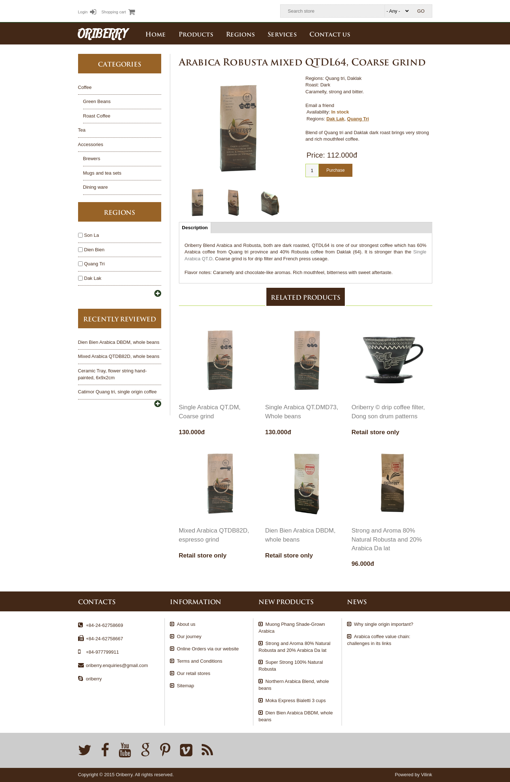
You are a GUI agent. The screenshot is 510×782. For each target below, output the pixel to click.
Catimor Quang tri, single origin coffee (117, 391)
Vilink (426, 774)
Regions (240, 33)
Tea (82, 130)
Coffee (85, 87)
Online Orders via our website (208, 648)
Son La (88, 235)
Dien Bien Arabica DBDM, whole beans (118, 342)
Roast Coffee (97, 116)
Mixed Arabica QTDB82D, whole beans (118, 356)
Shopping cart (118, 12)
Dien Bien (91, 249)
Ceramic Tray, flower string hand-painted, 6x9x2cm (112, 374)
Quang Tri (358, 118)
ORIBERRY (102, 33)
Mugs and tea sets (102, 173)
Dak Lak (335, 118)
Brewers (91, 158)
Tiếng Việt (411, 33)
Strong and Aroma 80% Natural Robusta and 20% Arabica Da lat (387, 539)
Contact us (329, 33)
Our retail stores (193, 673)
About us (186, 624)
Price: (316, 155)
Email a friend (319, 105)
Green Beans (97, 101)
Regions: (316, 118)
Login (87, 12)
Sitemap (185, 685)
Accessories (90, 144)
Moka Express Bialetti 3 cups (295, 700)
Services (282, 33)
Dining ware (95, 187)
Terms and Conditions (199, 661)
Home (155, 33)
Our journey (189, 636)
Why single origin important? (383, 624)
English (426, 33)
